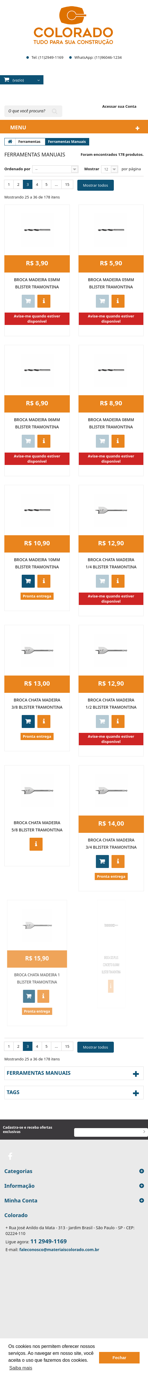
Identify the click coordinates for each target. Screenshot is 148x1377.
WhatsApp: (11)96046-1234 (98, 57)
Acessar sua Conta (119, 106)
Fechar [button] (119, 1357)
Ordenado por (17, 168)
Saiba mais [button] (20, 1367)
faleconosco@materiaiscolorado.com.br (59, 1249)
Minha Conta (20, 1200)
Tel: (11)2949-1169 (47, 57)
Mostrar (91, 168)
